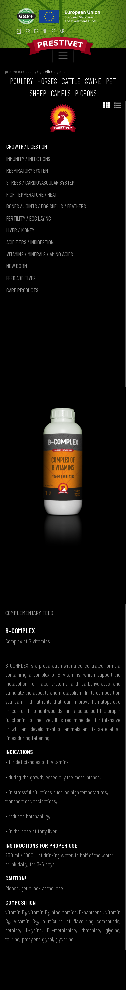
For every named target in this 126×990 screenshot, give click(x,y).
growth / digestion (53, 71)
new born (16, 265)
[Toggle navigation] (63, 55)
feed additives (21, 277)
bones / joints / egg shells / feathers (46, 206)
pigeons (86, 93)
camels (61, 93)
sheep (38, 93)
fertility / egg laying (28, 218)
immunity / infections (28, 158)
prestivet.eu (13, 71)
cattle (71, 81)
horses (47, 81)
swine (93, 81)
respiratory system (27, 170)
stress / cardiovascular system (40, 182)
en (19, 31)
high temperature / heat (31, 194)
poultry (30, 71)
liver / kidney (20, 230)
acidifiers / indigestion (30, 242)
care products (22, 290)
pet (111, 81)
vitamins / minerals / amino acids (39, 254)
